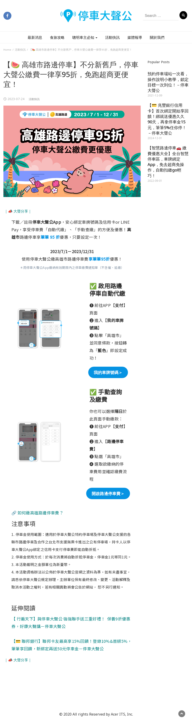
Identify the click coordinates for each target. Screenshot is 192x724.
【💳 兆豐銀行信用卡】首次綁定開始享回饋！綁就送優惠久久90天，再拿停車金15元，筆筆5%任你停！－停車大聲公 (168, 118)
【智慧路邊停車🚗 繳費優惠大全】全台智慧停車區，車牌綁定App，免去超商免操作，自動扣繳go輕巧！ (168, 161)
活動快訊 (112, 37)
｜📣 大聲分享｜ (18, 211)
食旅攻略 (57, 37)
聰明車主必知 (84, 37)
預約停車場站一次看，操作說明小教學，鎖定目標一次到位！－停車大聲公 (168, 82)
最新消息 (35, 37)
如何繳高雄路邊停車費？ (40, 513)
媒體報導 (134, 37)
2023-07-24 (16, 99)
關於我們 (157, 37)
